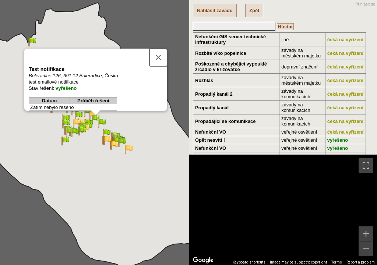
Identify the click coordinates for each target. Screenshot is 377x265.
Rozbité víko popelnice (220, 53)
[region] (283, 210)
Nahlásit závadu (215, 10)
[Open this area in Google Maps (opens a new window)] (203, 260)
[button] (107, 140)
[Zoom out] (366, 248)
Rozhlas (204, 80)
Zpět (254, 10)
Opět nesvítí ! (210, 140)
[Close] (158, 57)
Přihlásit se (365, 4)
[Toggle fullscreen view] (366, 165)
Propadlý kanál (212, 107)
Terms (336, 262)
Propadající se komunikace (225, 121)
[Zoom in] (366, 233)
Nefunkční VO (210, 132)
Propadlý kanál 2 (214, 94)
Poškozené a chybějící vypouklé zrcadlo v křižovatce (231, 66)
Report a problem (360, 262)
